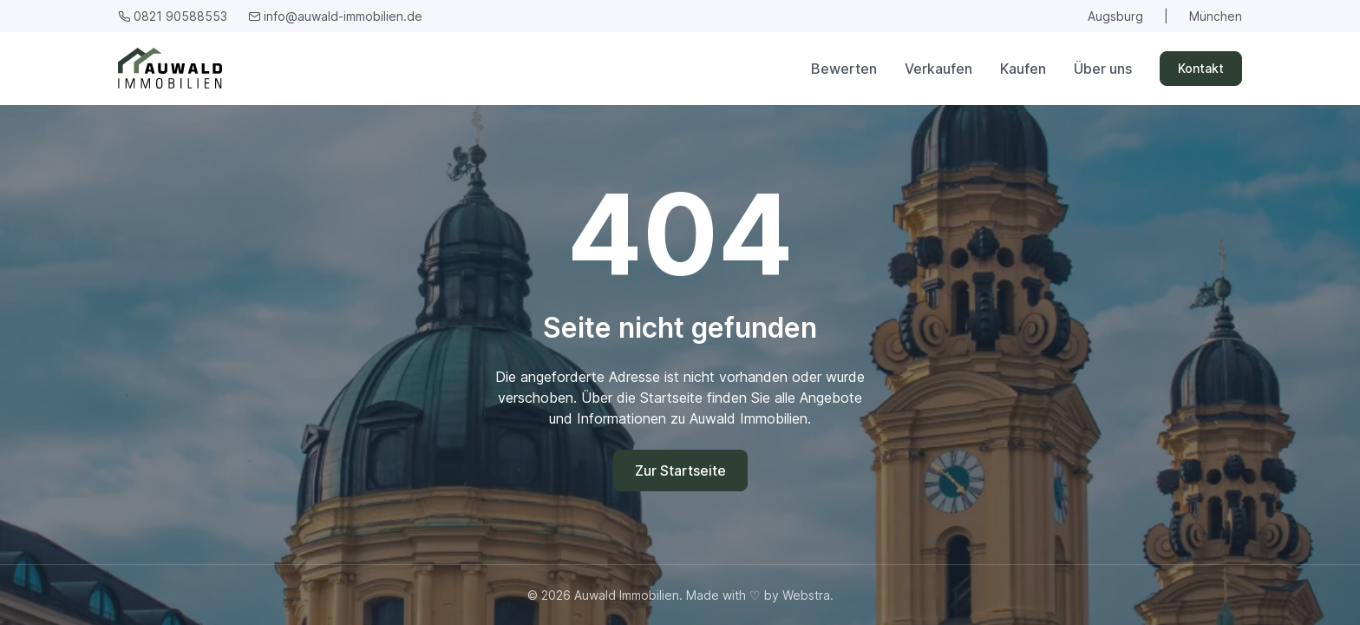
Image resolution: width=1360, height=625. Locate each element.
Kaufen (1023, 68)
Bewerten (844, 68)
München (1215, 16)
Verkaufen (938, 68)
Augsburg (1115, 16)
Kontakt (1201, 68)
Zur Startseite (680, 470)
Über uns (1103, 68)
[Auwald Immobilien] (173, 68)
